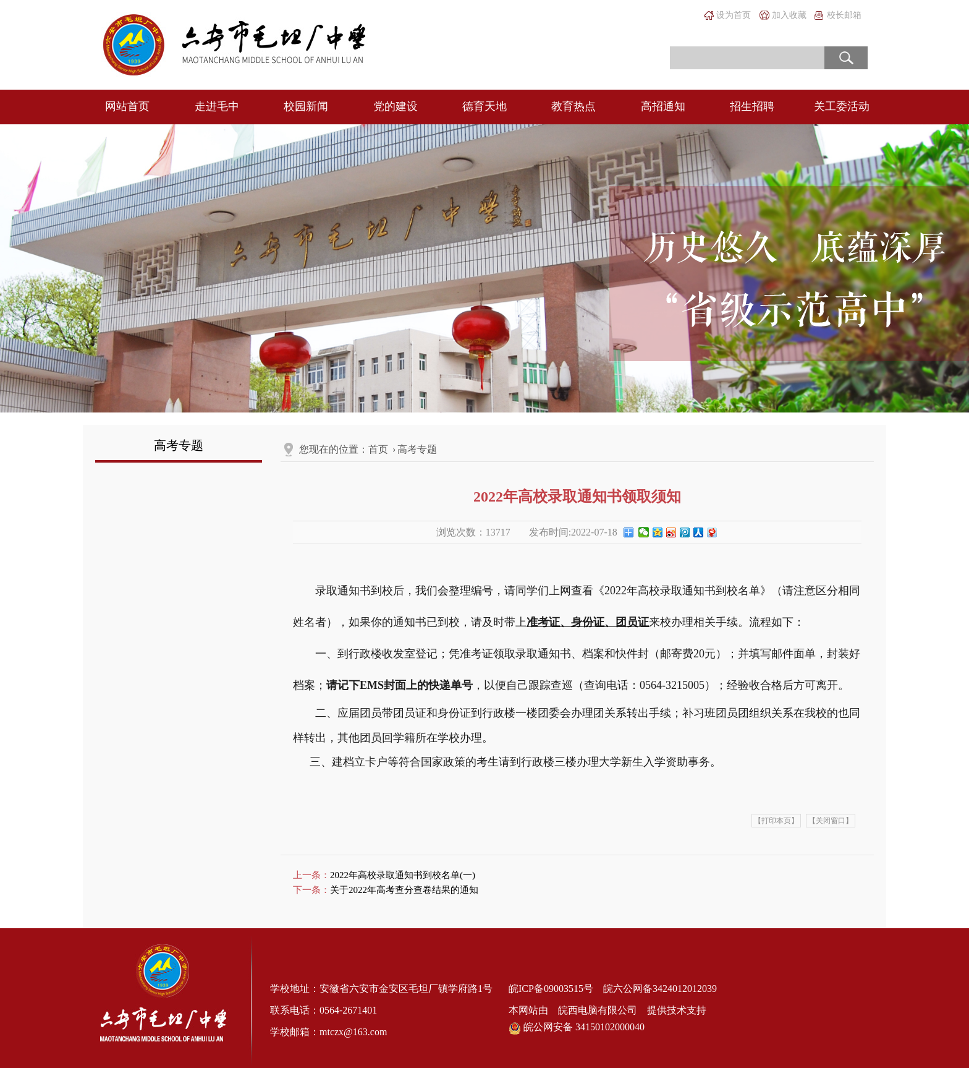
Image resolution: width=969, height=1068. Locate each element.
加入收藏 (789, 15)
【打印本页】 (776, 820)
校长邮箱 (844, 15)
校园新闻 (306, 106)
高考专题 (417, 449)
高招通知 (663, 106)
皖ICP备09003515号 (551, 988)
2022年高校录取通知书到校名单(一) (402, 875)
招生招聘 (752, 106)
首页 (378, 449)
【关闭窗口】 (830, 820)
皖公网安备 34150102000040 (577, 1027)
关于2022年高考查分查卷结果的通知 (404, 890)
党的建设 (395, 106)
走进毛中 (217, 106)
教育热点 (573, 106)
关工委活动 (842, 106)
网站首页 (127, 106)
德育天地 (484, 106)
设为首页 (733, 15)
